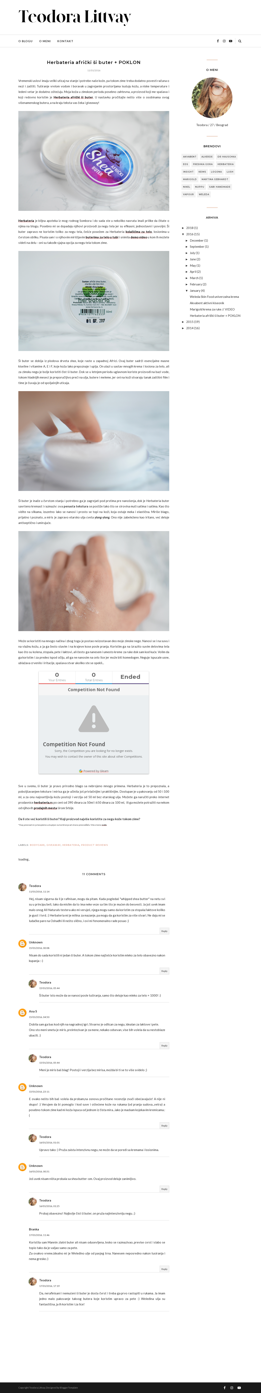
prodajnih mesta (45, 808)
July (192, 253)
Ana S (33, 1011)
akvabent (190, 156)
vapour (188, 194)
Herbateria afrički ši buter (73, 97)
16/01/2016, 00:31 (39, 1171)
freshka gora (203, 164)
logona (216, 172)
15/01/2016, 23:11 (39, 1091)
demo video (138, 237)
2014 (190, 328)
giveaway (53, 845)
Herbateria (26, 220)
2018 (190, 228)
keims (202, 172)
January (195, 290)
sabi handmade (219, 187)
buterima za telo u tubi (102, 237)
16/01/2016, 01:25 (49, 1206)
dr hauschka (227, 156)
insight (188, 172)
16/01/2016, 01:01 (49, 1142)
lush (230, 172)
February (196, 284)
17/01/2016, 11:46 (39, 1235)
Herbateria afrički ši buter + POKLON (215, 315)
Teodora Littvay (37, 1387)
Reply (164, 931)
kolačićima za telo (139, 231)
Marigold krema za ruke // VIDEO (212, 309)
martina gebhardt (215, 179)
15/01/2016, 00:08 (39, 948)
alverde (207, 156)
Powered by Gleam (93, 771)
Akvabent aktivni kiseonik (207, 303)
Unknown (36, 942)
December (197, 240)
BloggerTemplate (69, 1387)
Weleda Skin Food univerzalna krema (214, 296)
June (193, 259)
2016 (190, 234)
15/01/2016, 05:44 (49, 988)
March (194, 278)
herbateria (71, 845)
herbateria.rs (43, 802)
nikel (186, 187)
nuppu (199, 187)
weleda (204, 194)
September (197, 246)
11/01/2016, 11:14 (39, 891)
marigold (190, 179)
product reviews (94, 845)
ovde (104, 825)
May (193, 265)
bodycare (37, 845)
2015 (190, 321)
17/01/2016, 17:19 (49, 1285)
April (193, 271)
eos (185, 164)
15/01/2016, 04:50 (39, 1017)
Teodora (35, 886)
